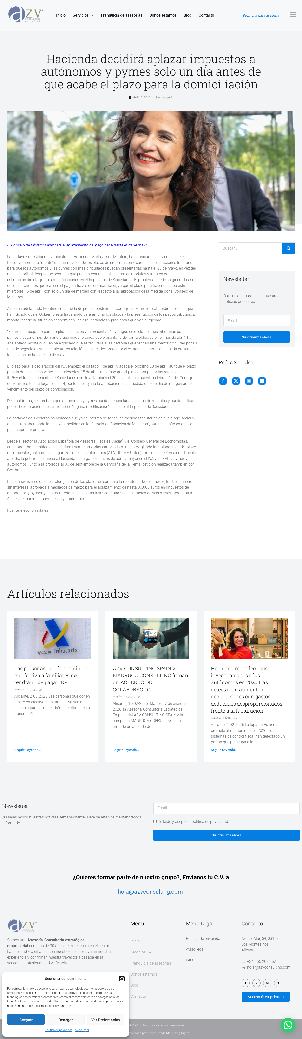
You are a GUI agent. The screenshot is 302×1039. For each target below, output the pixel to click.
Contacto (206, 15)
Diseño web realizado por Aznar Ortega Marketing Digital (151, 1033)
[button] (121, 978)
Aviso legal (82, 1030)
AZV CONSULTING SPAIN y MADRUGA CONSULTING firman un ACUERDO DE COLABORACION (150, 679)
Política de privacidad (58, 1030)
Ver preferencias (105, 1019)
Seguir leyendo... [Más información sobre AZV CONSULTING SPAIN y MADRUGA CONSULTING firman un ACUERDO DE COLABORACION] (126, 749)
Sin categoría (165, 97)
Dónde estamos (163, 15)
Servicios (83, 15)
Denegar (66, 1019)
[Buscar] (288, 248)
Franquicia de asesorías (121, 15)
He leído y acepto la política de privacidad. (193, 821)
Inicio (61, 15)
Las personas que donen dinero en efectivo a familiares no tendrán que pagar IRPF (51, 675)
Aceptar (26, 1019)
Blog (187, 15)
